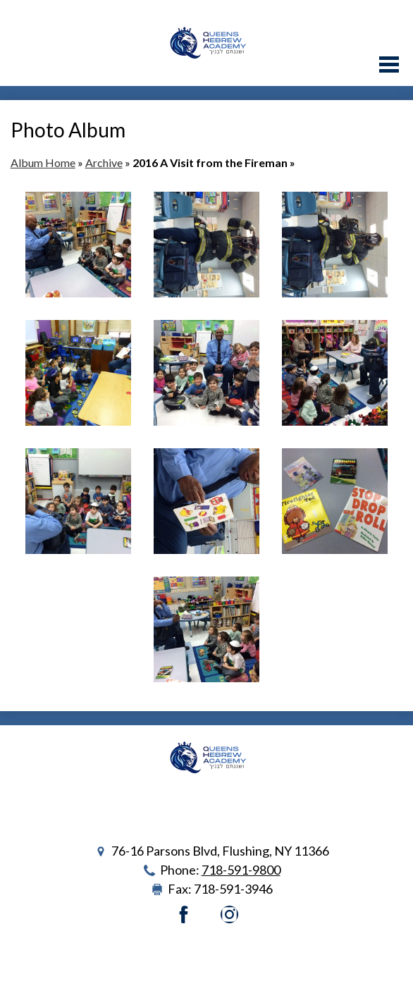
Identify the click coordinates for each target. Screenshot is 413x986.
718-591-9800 (241, 869)
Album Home (43, 162)
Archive (104, 162)
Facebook (183, 914)
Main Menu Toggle (389, 64)
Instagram (229, 914)
